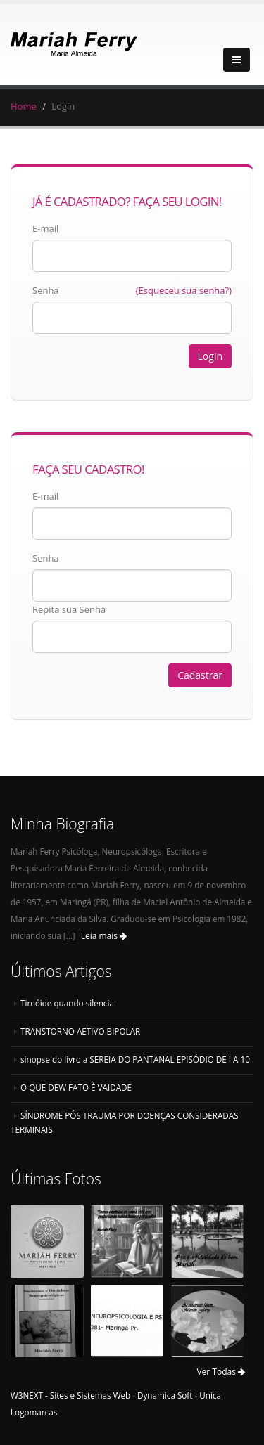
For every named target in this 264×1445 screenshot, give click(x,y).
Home (24, 106)
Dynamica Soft (164, 1395)
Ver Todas (220, 1372)
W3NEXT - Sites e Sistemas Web (70, 1395)
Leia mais (104, 936)
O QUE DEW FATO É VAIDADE (76, 1087)
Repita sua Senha (69, 609)
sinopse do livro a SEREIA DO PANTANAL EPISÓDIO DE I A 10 (135, 1059)
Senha (45, 290)
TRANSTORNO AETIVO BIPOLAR (80, 1031)
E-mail (45, 228)
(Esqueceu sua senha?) (184, 290)
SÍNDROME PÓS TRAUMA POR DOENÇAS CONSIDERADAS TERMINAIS (125, 1122)
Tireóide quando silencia (67, 1003)
